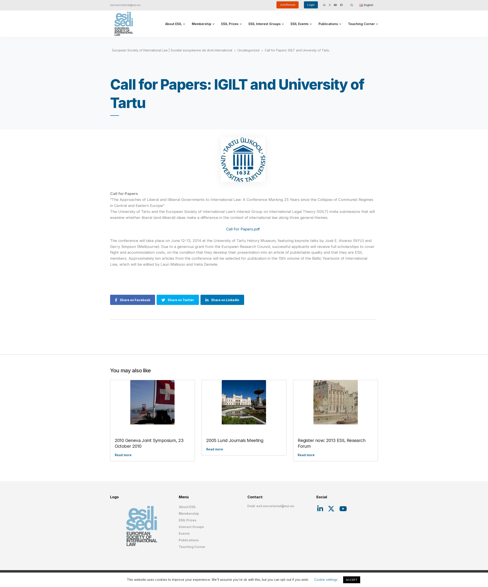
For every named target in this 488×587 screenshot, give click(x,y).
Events (184, 533)
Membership (201, 24)
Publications (328, 24)
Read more (123, 455)
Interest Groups (191, 527)
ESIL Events (300, 24)
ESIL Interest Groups (265, 24)
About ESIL (173, 24)
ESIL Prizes (230, 24)
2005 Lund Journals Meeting (234, 440)
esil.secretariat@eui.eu (125, 5)
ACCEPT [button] (352, 579)
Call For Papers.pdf (243, 229)
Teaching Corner (361, 24)
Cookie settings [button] (326, 579)
